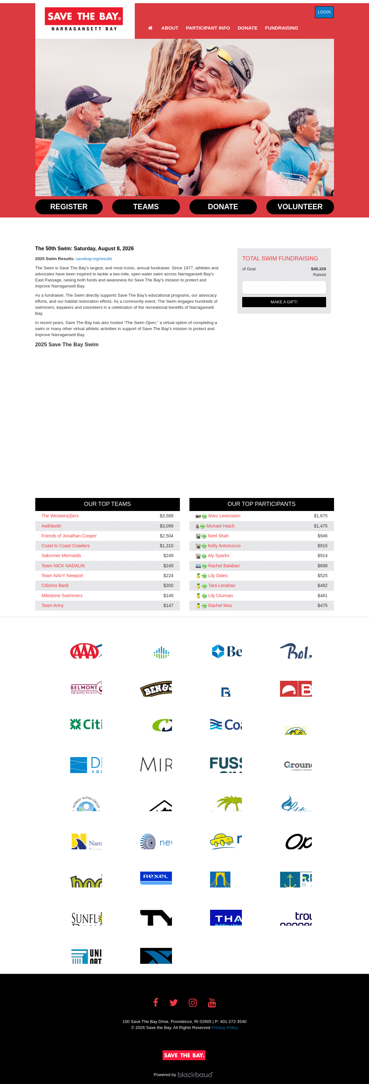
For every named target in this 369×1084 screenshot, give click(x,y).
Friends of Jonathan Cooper (69, 535)
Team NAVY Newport (62, 575)
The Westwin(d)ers (60, 516)
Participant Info (208, 28)
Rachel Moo (220, 605)
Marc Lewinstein (224, 516)
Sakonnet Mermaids (61, 555)
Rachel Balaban (224, 565)
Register (69, 207)
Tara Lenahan (222, 585)
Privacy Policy (224, 1027)
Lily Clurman (220, 595)
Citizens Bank (55, 585)
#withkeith (51, 525)
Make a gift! (284, 302)
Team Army (53, 605)
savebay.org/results (94, 258)
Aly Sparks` (219, 555)
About (169, 28)
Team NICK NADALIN (63, 565)
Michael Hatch (220, 525)
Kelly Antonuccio (224, 545)
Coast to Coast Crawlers (66, 545)
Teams (146, 207)
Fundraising (281, 28)
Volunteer (300, 207)
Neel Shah (218, 535)
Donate (247, 28)
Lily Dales (218, 575)
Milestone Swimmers (62, 595)
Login (324, 12)
